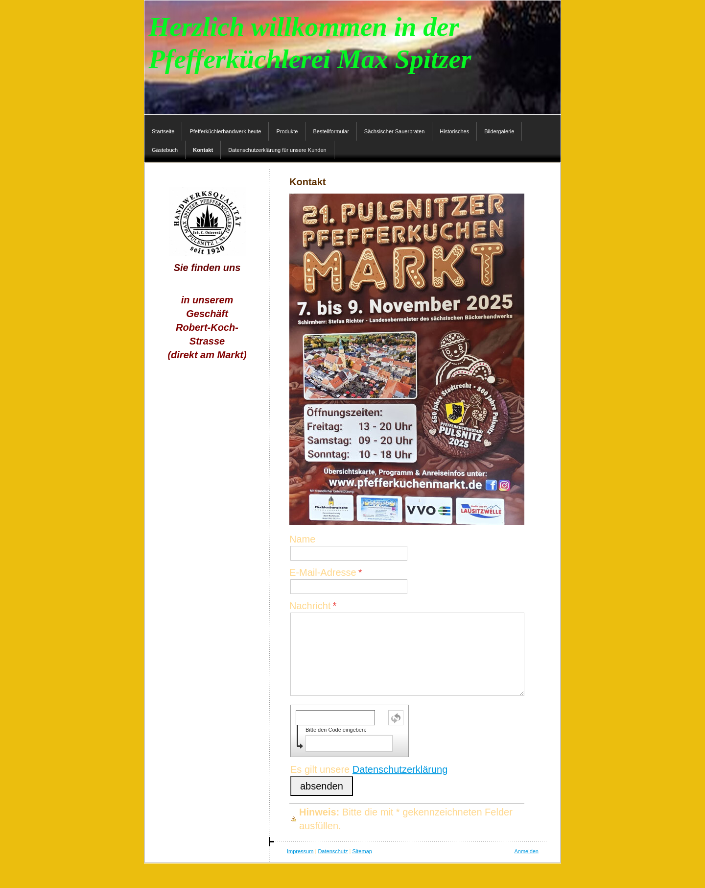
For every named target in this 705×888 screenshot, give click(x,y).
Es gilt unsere (368, 769)
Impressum (300, 851)
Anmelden (526, 851)
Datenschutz (333, 851)
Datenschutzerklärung (400, 769)
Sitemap (362, 851)
